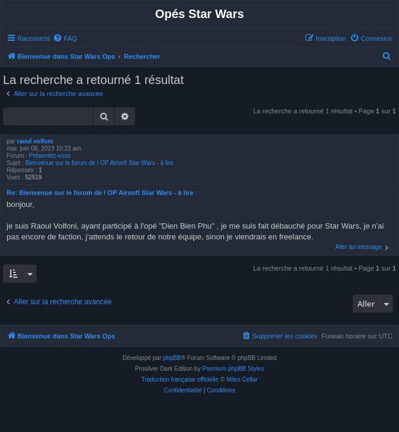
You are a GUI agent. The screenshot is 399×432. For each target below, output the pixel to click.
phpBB (172, 358)
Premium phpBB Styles (233, 368)
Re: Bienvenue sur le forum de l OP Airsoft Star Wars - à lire (100, 192)
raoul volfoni (35, 141)
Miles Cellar (241, 379)
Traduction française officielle (179, 379)
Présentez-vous (49, 155)
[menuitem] (65, 38)
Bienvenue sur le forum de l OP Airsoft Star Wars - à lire (99, 163)
